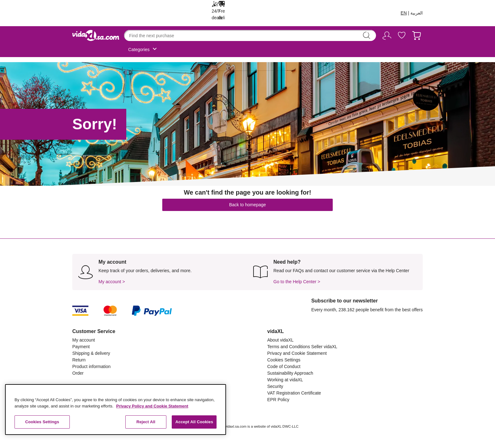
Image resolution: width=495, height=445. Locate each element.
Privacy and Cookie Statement (297, 353)
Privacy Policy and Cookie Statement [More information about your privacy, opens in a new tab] (152, 406)
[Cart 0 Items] (416, 36)
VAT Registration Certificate (294, 392)
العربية (416, 12)
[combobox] (250, 35)
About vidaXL (280, 340)
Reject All (145, 421)
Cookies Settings (284, 359)
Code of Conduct (284, 366)
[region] (115, 409)
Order (78, 373)
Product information (91, 366)
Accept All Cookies (194, 421)
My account (83, 340)
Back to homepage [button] (247, 204)
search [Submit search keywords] (366, 35)
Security (275, 386)
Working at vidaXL (285, 379)
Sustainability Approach (290, 373)
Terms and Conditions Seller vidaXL (302, 346)
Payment (81, 346)
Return (79, 359)
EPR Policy (278, 399)
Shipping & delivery (91, 353)
